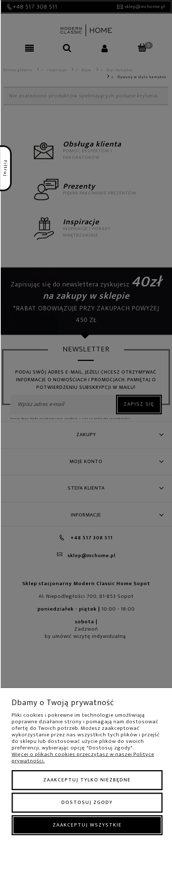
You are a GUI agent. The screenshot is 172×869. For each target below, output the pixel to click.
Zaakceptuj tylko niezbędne (87, 780)
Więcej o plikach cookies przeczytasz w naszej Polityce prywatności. (83, 757)
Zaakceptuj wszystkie (87, 825)
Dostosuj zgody (87, 802)
